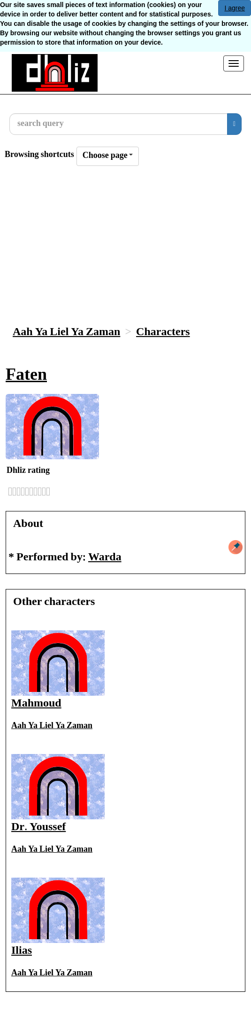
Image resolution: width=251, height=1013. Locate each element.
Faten (26, 376)
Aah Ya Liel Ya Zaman (66, 332)
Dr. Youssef (38, 827)
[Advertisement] (125, 247)
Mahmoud (36, 704)
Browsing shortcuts (39, 155)
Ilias (21, 951)
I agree (234, 8)
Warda (105, 557)
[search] (234, 124)
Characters (163, 332)
